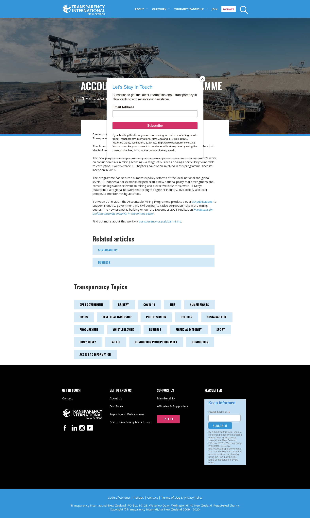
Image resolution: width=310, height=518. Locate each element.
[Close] (202, 79)
